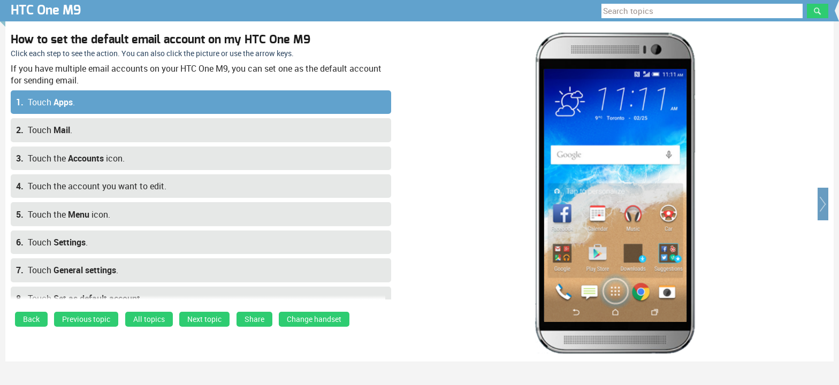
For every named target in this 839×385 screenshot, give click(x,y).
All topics (149, 319)
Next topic (204, 319)
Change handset (314, 319)
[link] (31, 321)
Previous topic (86, 319)
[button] (823, 204)
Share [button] (254, 319)
